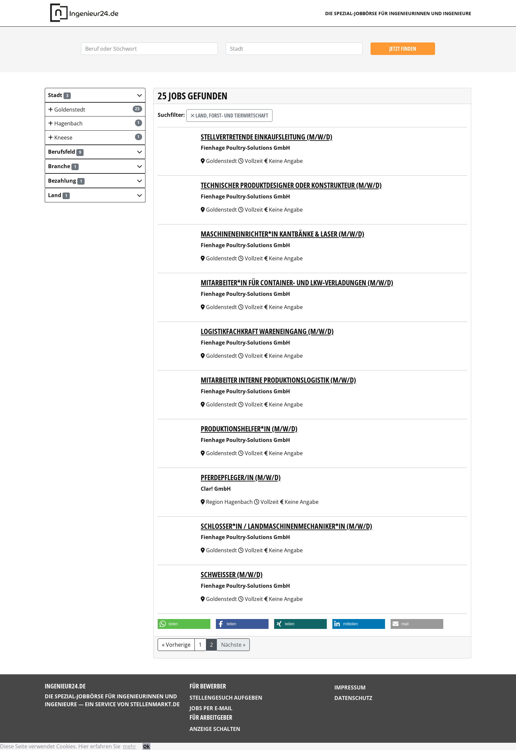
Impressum (350, 687)
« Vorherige (176, 644)
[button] (95, 95)
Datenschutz (353, 698)
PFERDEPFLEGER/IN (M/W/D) (241, 477)
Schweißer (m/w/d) (232, 574)
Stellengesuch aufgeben (226, 697)
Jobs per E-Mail (211, 708)
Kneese (95, 137)
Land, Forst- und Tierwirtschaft (229, 115)
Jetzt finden (402, 48)
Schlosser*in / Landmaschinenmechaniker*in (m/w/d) (286, 526)
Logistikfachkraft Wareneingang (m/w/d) (267, 331)
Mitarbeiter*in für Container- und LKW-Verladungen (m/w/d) (297, 282)
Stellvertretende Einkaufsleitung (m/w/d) (266, 137)
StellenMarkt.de (155, 704)
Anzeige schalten (215, 729)
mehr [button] (129, 746)
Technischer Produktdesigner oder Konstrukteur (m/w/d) (291, 185)
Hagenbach (95, 123)
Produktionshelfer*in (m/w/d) (249, 429)
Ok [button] (146, 746)
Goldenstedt (95, 109)
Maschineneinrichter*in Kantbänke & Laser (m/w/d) (282, 234)
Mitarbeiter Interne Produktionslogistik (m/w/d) (278, 380)
